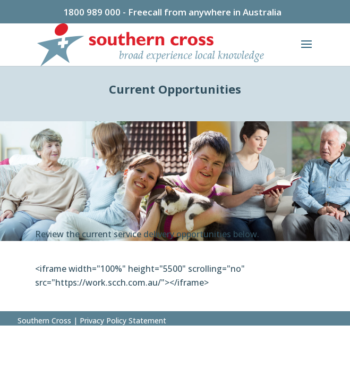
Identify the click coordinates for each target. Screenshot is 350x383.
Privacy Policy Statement (122, 320)
